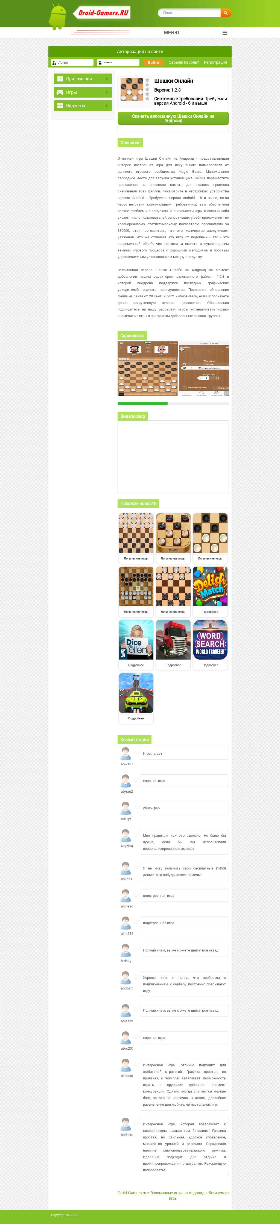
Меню (195, 32)
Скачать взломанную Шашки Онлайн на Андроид (173, 118)
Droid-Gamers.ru (132, 1193)
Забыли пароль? (184, 62)
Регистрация (215, 62)
